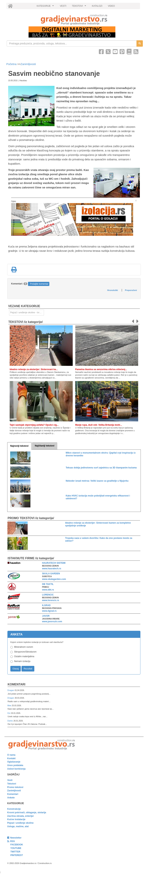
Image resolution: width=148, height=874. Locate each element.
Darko (10, 721)
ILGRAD (46, 605)
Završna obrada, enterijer (20, 816)
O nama (11, 755)
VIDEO (111, 6)
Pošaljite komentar (39, 284)
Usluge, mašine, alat (18, 826)
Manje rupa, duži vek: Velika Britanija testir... (98, 425)
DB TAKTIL (48, 584)
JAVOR (46, 616)
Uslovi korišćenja (16, 769)
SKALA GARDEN (51, 573)
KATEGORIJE (46, 7)
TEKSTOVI (79, 7)
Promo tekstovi (15, 787)
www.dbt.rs (48, 589)
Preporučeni (131, 290)
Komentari (16, 684)
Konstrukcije (14, 809)
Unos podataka (15, 765)
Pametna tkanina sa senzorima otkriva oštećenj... (101, 369)
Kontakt (11, 758)
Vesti (9, 780)
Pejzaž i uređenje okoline (20, 823)
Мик (9, 705)
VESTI (63, 6)
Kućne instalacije (16, 819)
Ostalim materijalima (24, 656)
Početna (11, 64)
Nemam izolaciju (22, 661)
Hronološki (112, 290)
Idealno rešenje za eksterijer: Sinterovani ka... (34, 369)
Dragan (11, 690)
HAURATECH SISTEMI (53, 563)
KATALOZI (97, 6)
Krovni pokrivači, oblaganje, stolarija (26, 812)
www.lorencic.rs (50, 600)
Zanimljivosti (28, 64)
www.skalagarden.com (54, 579)
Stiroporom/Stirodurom (25, 651)
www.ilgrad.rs (49, 611)
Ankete (11, 797)
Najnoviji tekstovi (19, 446)
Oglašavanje (13, 761)
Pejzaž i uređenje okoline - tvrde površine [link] (27, 312)
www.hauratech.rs (51, 568)
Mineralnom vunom (23, 647)
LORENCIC (48, 594)
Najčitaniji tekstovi (44, 445)
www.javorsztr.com (52, 621)
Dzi (9, 713)
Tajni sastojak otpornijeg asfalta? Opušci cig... (34, 425)
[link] (74, 19)
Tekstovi (11, 783)
